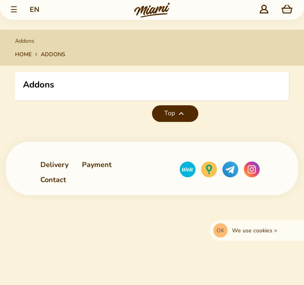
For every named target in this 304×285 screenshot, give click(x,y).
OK (220, 230)
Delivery (54, 164)
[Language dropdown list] (34, 10)
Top (175, 113)
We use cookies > (254, 230)
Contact (53, 180)
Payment (97, 164)
